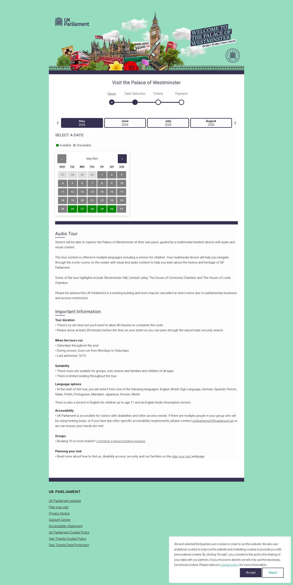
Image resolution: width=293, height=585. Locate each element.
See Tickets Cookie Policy (67, 539)
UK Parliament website (65, 501)
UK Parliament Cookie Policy (69, 532)
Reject (273, 572)
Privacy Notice (59, 513)
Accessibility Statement (65, 526)
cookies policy (229, 564)
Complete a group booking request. (121, 441)
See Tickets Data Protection (69, 545)
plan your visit (181, 456)
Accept (251, 572)
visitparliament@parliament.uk (212, 421)
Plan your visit (58, 507)
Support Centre (59, 520)
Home (112, 93)
